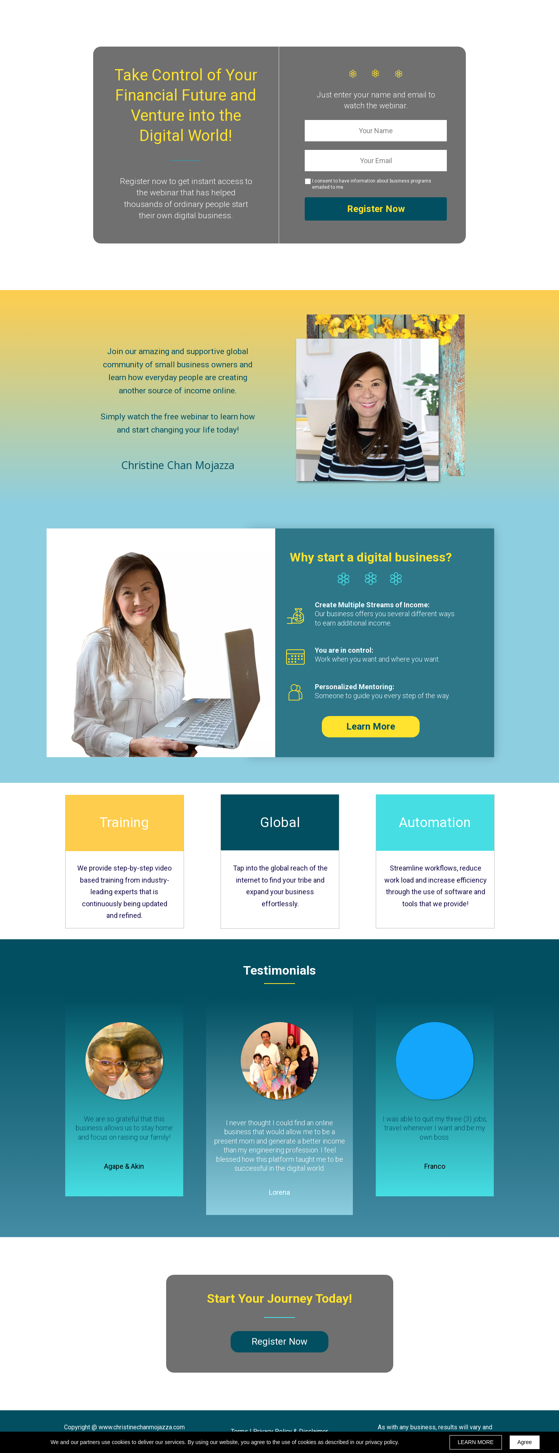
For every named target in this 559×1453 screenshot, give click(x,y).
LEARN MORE (476, 1442)
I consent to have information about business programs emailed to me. (371, 184)
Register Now (376, 209)
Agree (524, 1442)
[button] (371, 726)
